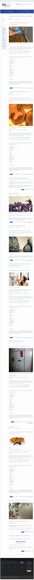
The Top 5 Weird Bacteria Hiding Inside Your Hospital (4, 46)
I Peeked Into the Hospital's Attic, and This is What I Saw (4, 44)
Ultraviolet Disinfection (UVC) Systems (18, 178)
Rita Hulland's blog (24, 260)
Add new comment (30, 174)
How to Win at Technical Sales (4, 48)
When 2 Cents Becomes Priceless (17, 225)
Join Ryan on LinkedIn (11, 302)
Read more (11, 174)
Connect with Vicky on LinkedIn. (20, 219)
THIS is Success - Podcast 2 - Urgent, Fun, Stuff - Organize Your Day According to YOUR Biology (4, 33)
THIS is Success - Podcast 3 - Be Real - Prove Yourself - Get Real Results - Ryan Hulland (4, 29)
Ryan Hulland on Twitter (25, 302)
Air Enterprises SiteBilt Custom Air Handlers (19, 535)
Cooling (3, 17)
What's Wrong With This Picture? (17, 341)
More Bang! (11, 426)
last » (24, 554)
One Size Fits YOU (13, 193)
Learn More (22, 563)
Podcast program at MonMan (23, 81)
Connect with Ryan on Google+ (18, 302)
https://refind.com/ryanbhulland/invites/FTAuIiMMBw (23, 51)
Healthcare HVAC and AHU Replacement (18, 500)
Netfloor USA (25, 43)
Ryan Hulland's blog (24, 174)
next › (21, 554)
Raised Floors (3, 20)
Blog (2, 21)
